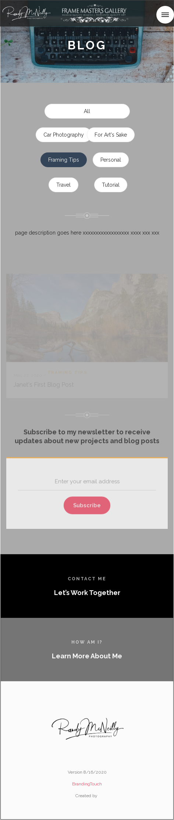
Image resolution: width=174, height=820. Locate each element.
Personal (110, 160)
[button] (165, 15)
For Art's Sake (111, 135)
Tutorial (111, 185)
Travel (63, 185)
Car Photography (63, 135)
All (87, 111)
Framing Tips (63, 160)
